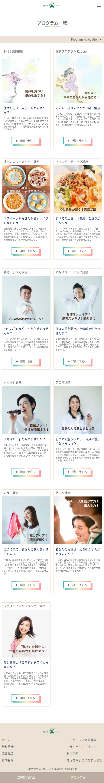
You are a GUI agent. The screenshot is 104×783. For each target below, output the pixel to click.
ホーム (6, 739)
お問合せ (8, 760)
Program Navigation (85, 39)
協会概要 (8, 753)
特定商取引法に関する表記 (84, 760)
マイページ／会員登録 (81, 739)
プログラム (78, 777)
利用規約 (72, 753)
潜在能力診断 (26, 777)
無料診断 (8, 746)
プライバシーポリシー (81, 746)
